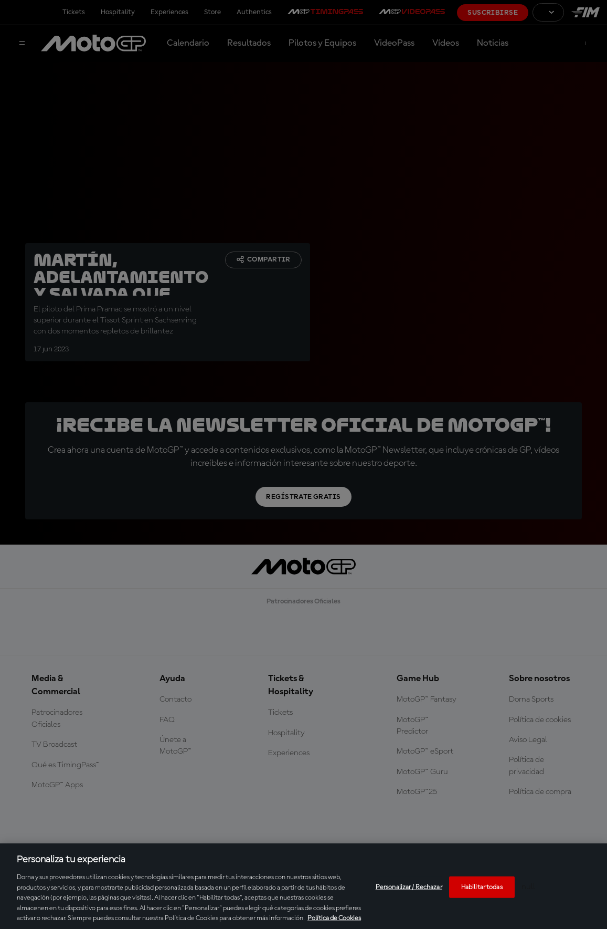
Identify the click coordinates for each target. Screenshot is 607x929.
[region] (303, 886)
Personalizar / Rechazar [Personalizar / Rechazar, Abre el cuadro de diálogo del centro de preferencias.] (409, 886)
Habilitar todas (482, 886)
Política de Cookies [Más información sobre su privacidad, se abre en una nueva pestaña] (334, 918)
